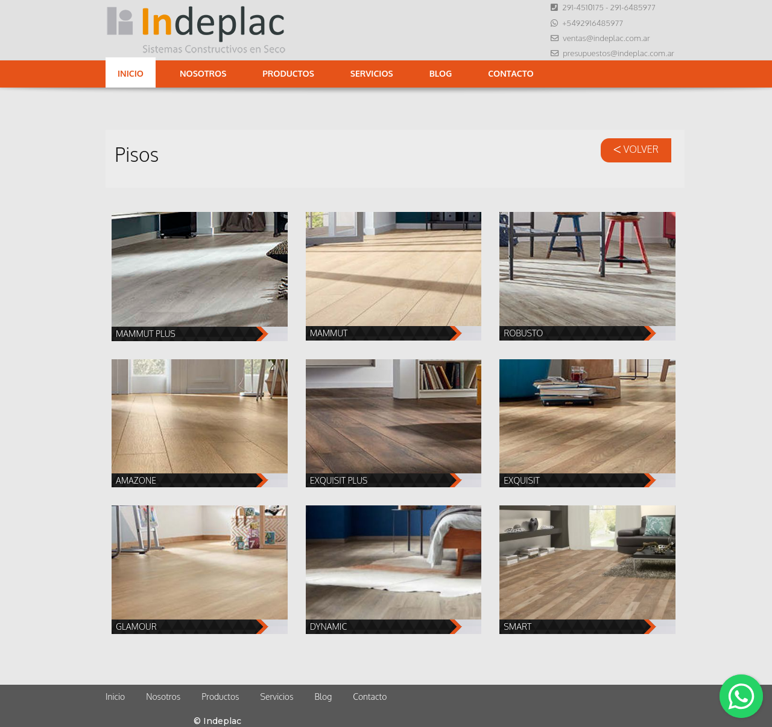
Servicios (371, 73)
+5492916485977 (592, 23)
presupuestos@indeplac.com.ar (618, 53)
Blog (440, 73)
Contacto (510, 73)
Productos (288, 73)
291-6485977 (632, 7)
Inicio (131, 73)
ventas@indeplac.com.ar (606, 38)
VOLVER (636, 149)
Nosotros (203, 73)
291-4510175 (583, 7)
